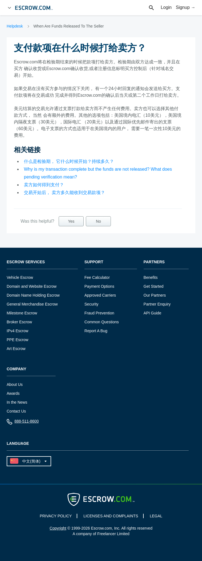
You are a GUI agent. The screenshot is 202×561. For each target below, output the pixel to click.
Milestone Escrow (22, 313)
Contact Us (16, 411)
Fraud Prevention (99, 313)
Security (91, 304)
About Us (15, 384)
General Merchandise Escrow (32, 304)
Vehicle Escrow (20, 277)
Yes (71, 221)
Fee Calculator (97, 277)
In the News (17, 402)
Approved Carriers (100, 295)
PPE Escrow (17, 339)
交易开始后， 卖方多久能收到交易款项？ (64, 192)
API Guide (152, 313)
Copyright (58, 528)
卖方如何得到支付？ (44, 184)
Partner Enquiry (157, 304)
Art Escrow (16, 348)
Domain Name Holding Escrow (33, 295)
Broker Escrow (19, 322)
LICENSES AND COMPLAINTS (110, 516)
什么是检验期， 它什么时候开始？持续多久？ (69, 161)
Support (93, 262)
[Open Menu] (9, 8)
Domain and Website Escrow (31, 286)
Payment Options (99, 286)
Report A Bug (96, 331)
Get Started (154, 286)
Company (16, 369)
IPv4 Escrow (17, 331)
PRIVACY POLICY (56, 516)
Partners (154, 262)
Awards (13, 393)
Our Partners (155, 295)
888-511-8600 (23, 422)
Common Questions (101, 322)
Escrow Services (26, 262)
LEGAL (156, 516)
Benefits (151, 277)
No (98, 221)
